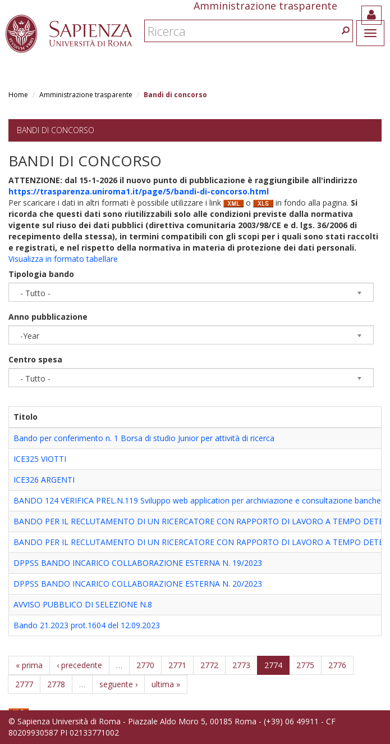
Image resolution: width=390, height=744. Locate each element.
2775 (305, 665)
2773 (241, 665)
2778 (56, 684)
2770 (145, 665)
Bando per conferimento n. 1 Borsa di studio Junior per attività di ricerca (143, 438)
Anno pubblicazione (48, 316)
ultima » (166, 684)
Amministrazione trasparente (85, 94)
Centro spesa (35, 359)
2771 (177, 665)
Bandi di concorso (55, 130)
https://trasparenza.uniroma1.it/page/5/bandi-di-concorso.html (138, 191)
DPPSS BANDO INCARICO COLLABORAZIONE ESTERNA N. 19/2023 (137, 562)
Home (18, 94)
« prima (29, 665)
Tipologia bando (41, 274)
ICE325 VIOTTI (39, 458)
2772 (209, 665)
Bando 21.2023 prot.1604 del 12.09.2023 (86, 625)
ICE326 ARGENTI (44, 479)
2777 (24, 684)
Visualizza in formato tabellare (63, 258)
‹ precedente (79, 665)
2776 (337, 665)
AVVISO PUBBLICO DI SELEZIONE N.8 (82, 604)
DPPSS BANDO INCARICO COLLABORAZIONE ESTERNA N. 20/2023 (137, 583)
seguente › (118, 684)
